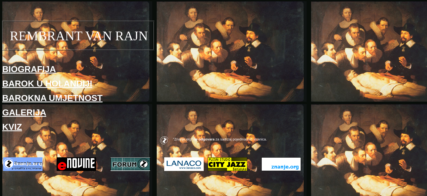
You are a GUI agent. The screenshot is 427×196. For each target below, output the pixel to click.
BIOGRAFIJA (29, 69)
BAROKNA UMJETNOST (52, 98)
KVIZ (12, 127)
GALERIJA (24, 112)
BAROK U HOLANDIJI (47, 83)
